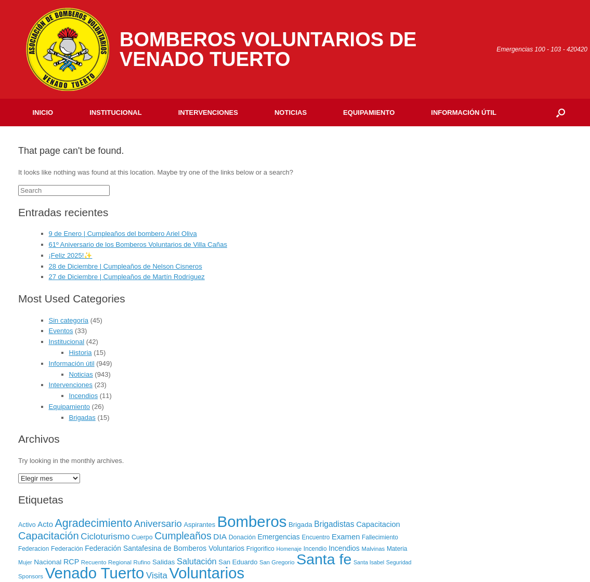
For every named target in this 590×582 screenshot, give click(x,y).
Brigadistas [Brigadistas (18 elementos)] (334, 524)
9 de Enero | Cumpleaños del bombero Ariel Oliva (123, 233)
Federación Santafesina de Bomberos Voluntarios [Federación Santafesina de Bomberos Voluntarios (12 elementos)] (164, 548)
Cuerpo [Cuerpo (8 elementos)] (142, 537)
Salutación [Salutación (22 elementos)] (197, 561)
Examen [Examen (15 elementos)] (346, 537)
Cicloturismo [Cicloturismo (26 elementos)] (105, 536)
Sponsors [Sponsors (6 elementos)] (30, 576)
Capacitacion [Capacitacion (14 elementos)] (378, 524)
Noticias (290, 112)
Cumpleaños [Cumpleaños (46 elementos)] (182, 535)
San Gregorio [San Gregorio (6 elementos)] (277, 562)
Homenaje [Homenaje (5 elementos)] (289, 549)
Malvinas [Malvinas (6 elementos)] (373, 549)
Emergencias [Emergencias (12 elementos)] (278, 537)
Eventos (61, 331)
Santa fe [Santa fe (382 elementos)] (323, 559)
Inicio (43, 112)
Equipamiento (369, 112)
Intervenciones (208, 112)
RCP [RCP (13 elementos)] (71, 562)
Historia (80, 352)
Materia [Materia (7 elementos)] (397, 548)
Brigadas (82, 417)
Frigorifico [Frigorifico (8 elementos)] (260, 548)
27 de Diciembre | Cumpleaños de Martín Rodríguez (127, 277)
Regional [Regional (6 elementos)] (120, 562)
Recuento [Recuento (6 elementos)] (94, 562)
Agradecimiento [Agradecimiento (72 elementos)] (94, 523)
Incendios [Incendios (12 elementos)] (344, 548)
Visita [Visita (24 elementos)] (156, 575)
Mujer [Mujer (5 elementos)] (25, 562)
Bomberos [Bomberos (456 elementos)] (252, 521)
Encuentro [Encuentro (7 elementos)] (315, 537)
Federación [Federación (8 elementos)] (67, 548)
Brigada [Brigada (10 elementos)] (300, 524)
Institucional (115, 112)
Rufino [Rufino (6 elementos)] (142, 562)
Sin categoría (69, 320)
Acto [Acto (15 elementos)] (45, 524)
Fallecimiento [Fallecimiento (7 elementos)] (380, 537)
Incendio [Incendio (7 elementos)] (315, 548)
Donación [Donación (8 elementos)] (242, 537)
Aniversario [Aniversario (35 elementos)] (158, 523)
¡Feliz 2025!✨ (71, 255)
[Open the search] (560, 112)
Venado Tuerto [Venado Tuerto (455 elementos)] (95, 572)
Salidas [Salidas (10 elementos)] (163, 562)
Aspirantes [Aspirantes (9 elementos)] (199, 524)
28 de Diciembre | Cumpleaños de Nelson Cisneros (125, 266)
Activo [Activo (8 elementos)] (27, 524)
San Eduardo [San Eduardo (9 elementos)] (237, 562)
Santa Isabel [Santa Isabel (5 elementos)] (368, 562)
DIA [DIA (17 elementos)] (220, 536)
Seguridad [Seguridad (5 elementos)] (399, 562)
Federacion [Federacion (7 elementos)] (33, 548)
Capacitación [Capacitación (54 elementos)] (48, 535)
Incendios (83, 396)
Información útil (463, 112)
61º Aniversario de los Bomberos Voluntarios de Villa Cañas (138, 244)
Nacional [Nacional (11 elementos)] (47, 562)
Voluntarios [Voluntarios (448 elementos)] (206, 573)
